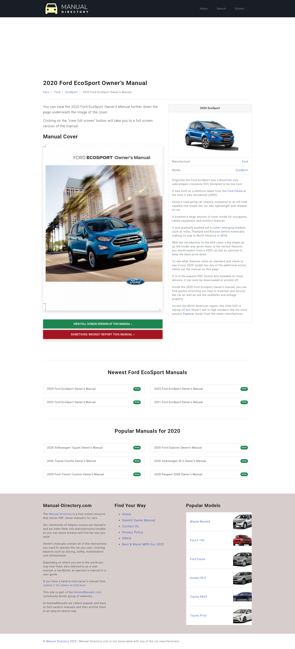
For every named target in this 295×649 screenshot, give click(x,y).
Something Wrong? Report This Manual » (103, 334)
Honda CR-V (221, 578)
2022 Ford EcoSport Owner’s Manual (94, 402)
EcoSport (71, 92)
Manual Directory (60, 514)
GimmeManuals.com (87, 592)
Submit (239, 8)
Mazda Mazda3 (221, 521)
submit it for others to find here (64, 585)
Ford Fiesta (235, 191)
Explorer (188, 313)
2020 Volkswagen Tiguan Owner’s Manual (94, 448)
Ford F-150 (221, 540)
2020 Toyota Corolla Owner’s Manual (94, 461)
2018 (223, 235)
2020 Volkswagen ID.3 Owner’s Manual (201, 461)
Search (221, 8)
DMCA (126, 538)
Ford (57, 92)
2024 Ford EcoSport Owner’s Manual (94, 389)
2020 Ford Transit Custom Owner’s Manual (94, 474)
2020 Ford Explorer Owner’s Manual (201, 448)
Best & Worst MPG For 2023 (143, 544)
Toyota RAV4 (221, 597)
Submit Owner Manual (138, 520)
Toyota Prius (221, 615)
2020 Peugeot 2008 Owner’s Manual (201, 474)
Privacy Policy (132, 532)
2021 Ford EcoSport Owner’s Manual (201, 402)
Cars (46, 92)
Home (204, 8)
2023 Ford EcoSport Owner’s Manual (201, 389)
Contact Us (130, 526)
